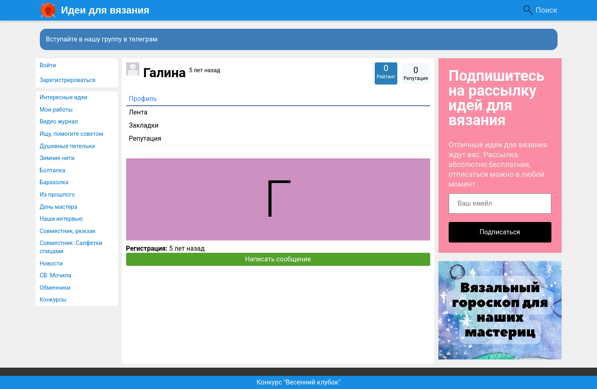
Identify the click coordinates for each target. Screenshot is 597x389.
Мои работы (56, 109)
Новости (51, 263)
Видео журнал (59, 121)
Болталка (52, 170)
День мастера (59, 207)
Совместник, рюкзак (68, 231)
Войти (48, 65)
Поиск (547, 10)
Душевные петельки (67, 146)
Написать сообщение (278, 259)
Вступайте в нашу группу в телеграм (102, 39)
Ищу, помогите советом (72, 133)
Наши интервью (61, 218)
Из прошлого (57, 194)
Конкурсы (53, 299)
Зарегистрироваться (68, 80)
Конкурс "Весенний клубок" (298, 382)
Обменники (55, 287)
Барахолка (54, 182)
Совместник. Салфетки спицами (71, 247)
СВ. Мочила (55, 275)
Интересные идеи (64, 97)
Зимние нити (57, 158)
